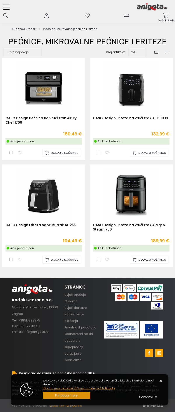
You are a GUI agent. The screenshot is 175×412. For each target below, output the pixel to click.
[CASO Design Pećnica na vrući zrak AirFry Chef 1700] (61, 153)
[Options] (148, 397)
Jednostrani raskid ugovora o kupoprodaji (79, 340)
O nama (71, 301)
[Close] (66, 395)
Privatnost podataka (80, 327)
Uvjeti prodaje (75, 294)
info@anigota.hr (36, 332)
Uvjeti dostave (76, 308)
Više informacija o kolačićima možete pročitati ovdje (79, 388)
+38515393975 (29, 320)
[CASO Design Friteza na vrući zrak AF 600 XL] (149, 153)
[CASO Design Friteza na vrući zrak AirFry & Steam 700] (149, 260)
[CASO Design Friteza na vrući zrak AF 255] (61, 260)
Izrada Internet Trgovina (65, 405)
